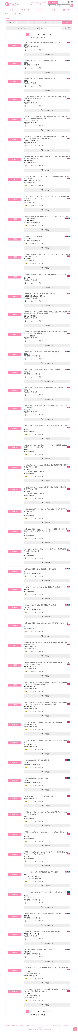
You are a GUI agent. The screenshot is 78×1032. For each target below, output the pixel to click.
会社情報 (8, 1025)
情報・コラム (66, 10)
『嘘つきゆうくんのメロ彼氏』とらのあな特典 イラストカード (43, 387)
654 (44, 34)
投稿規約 (27, 1025)
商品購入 (45, 54)
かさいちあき (28, 971)
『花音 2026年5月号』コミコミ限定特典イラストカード (41, 796)
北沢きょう (34, 121)
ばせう (26, 513)
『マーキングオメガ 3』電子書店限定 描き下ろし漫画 (41, 872)
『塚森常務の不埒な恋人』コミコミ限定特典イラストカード (43, 931)
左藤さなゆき (28, 45)
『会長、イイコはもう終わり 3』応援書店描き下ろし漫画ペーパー (44, 587)
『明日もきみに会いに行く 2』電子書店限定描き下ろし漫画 (42, 913)
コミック (11, 23)
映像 (44, 23)
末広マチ (38, 180)
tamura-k (26, 121)
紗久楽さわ (34, 296)
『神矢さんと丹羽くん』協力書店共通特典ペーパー (40, 79)
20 (45, 2)
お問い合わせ (56, 1025)
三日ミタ (42, 296)
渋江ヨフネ (33, 336)
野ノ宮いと (34, 686)
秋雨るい (26, 63)
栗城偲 (26, 934)
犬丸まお (26, 724)
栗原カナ (26, 589)
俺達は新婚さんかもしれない (38, 471)
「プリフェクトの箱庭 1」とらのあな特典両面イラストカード (43, 42)
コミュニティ (39, 10)
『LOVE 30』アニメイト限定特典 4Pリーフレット (39, 294)
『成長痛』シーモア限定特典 (33, 236)
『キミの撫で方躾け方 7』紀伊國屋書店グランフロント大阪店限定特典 (46, 967)
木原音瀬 (26, 296)
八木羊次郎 (27, 101)
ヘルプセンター (35, 1025)
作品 (11, 10)
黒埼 (25, 816)
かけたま (26, 607)
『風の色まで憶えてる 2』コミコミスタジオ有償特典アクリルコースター (47, 623)
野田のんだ (27, 952)
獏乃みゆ (26, 316)
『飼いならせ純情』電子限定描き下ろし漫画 (38, 949)
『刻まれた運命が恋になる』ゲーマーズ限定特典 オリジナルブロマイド (46, 274)
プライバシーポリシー (46, 1025)
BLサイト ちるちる (47, 1029)
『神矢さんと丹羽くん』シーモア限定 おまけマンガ (40, 61)
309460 (39, 2)
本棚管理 (14, 45)
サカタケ (26, 553)
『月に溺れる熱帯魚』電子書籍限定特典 (36, 760)
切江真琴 (26, 160)
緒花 (32, 160)
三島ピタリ (27, 200)
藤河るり (26, 874)
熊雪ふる (26, 836)
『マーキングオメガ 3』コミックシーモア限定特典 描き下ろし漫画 (45, 892)
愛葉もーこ (27, 354)
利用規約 (21, 1025)
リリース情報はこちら (67, 1025)
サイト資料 (14, 1025)
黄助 (25, 180)
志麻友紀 (26, 646)
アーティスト (25, 10)
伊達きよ (31, 180)
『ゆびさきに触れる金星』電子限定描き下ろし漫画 (40, 605)
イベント (52, 10)
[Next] (48, 34)
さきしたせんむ (28, 238)
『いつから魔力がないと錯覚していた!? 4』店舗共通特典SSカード (45, 722)
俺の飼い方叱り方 (35, 973)
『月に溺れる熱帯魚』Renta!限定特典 (36, 778)
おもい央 (33, 646)
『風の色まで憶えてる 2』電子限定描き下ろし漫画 (40, 569)
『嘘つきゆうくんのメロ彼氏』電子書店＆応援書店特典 (41, 351)
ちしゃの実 (27, 469)
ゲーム (56, 23)
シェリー (33, 724)
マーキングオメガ (35, 876)
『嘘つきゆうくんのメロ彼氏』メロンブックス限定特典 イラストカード (46, 425)
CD (33, 23)
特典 (66, 23)
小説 (22, 23)
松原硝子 (26, 686)
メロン (26, 336)
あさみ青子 (27, 258)
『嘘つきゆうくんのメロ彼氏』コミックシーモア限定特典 (42, 369)
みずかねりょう (34, 934)
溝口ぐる (33, 316)
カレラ (39, 1027)
